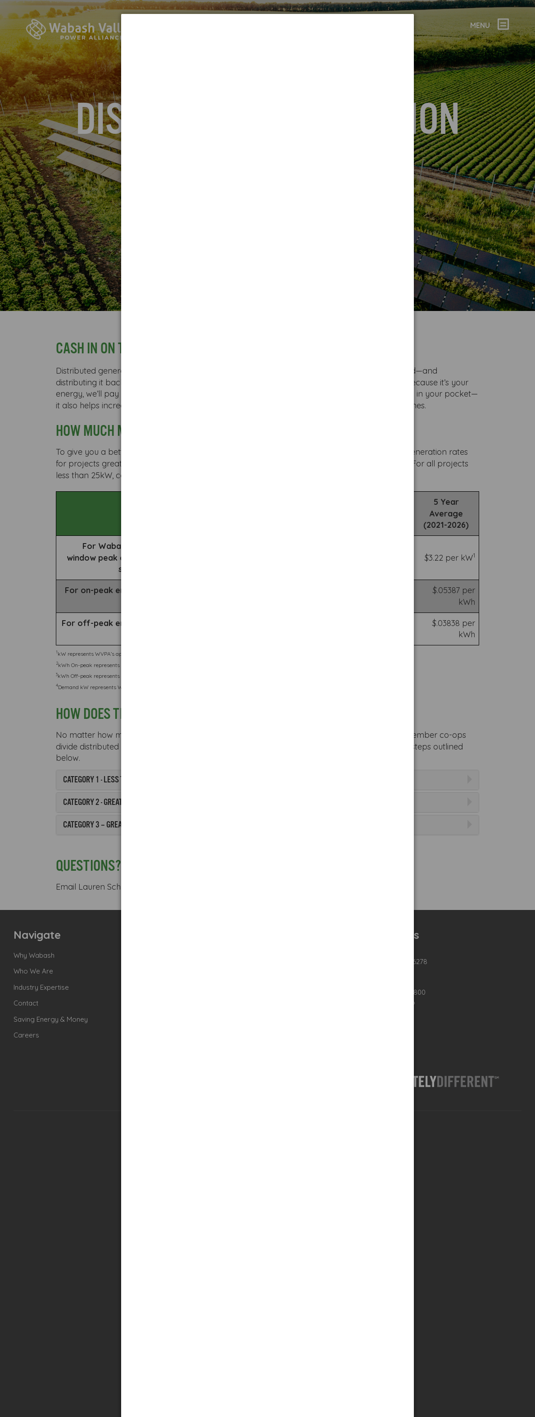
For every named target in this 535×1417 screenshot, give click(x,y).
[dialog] (267, 48)
